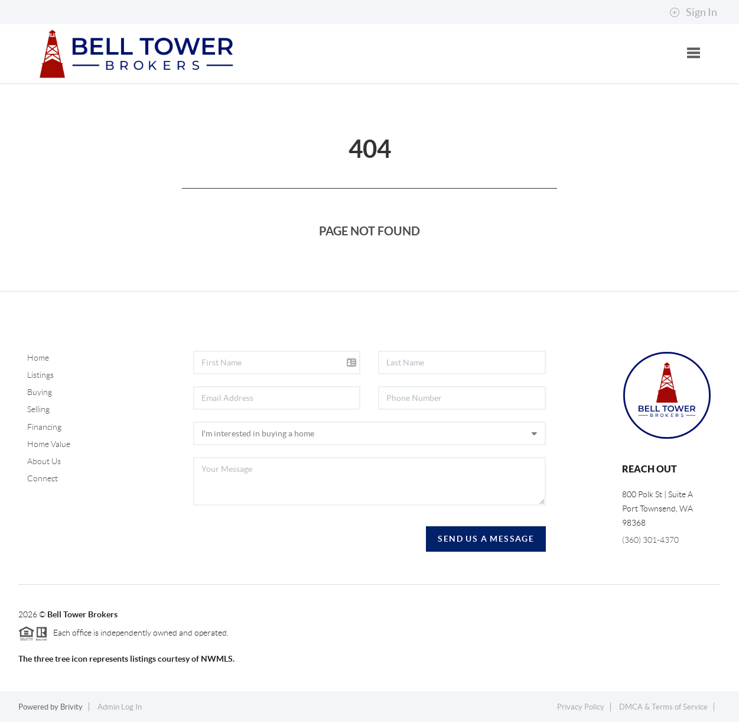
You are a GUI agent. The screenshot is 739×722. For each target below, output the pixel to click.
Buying (39, 392)
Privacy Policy (580, 706)
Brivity (71, 706)
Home (38, 357)
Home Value (48, 444)
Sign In (693, 12)
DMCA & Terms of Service (663, 706)
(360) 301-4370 (650, 540)
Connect (42, 478)
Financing (44, 427)
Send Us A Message (486, 538)
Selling (38, 409)
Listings (40, 375)
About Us (44, 461)
